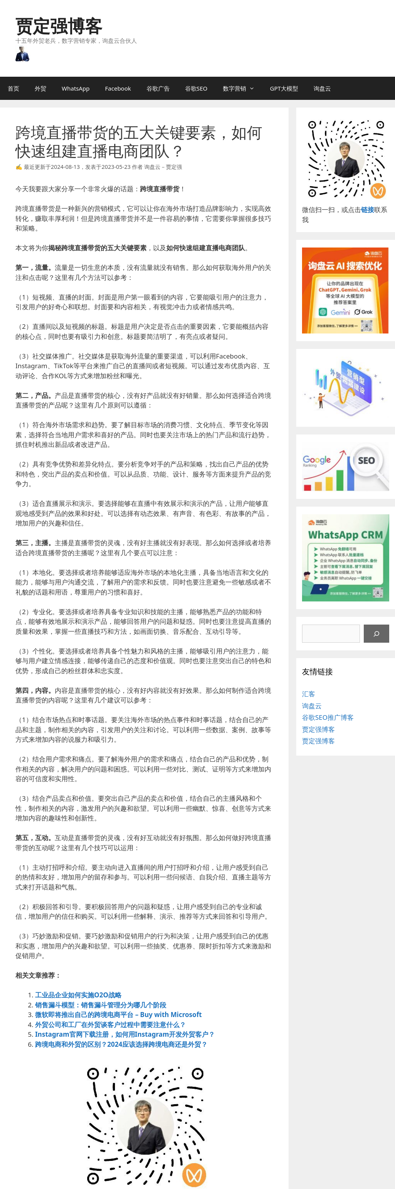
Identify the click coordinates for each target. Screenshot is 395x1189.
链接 (367, 209)
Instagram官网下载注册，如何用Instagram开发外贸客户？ (125, 1034)
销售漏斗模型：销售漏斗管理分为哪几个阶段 (100, 1004)
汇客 (308, 693)
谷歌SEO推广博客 (328, 717)
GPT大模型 (284, 88)
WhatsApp (75, 88)
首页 (13, 88)
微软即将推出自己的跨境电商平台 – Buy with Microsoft (118, 1014)
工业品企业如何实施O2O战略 (78, 994)
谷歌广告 (158, 88)
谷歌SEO (196, 88)
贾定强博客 (58, 25)
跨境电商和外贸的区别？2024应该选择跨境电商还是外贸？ (121, 1044)
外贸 (40, 88)
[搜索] (376, 634)
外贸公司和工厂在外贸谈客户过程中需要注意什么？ (110, 1024)
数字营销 (242, 88)
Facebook (118, 88)
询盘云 (322, 88)
